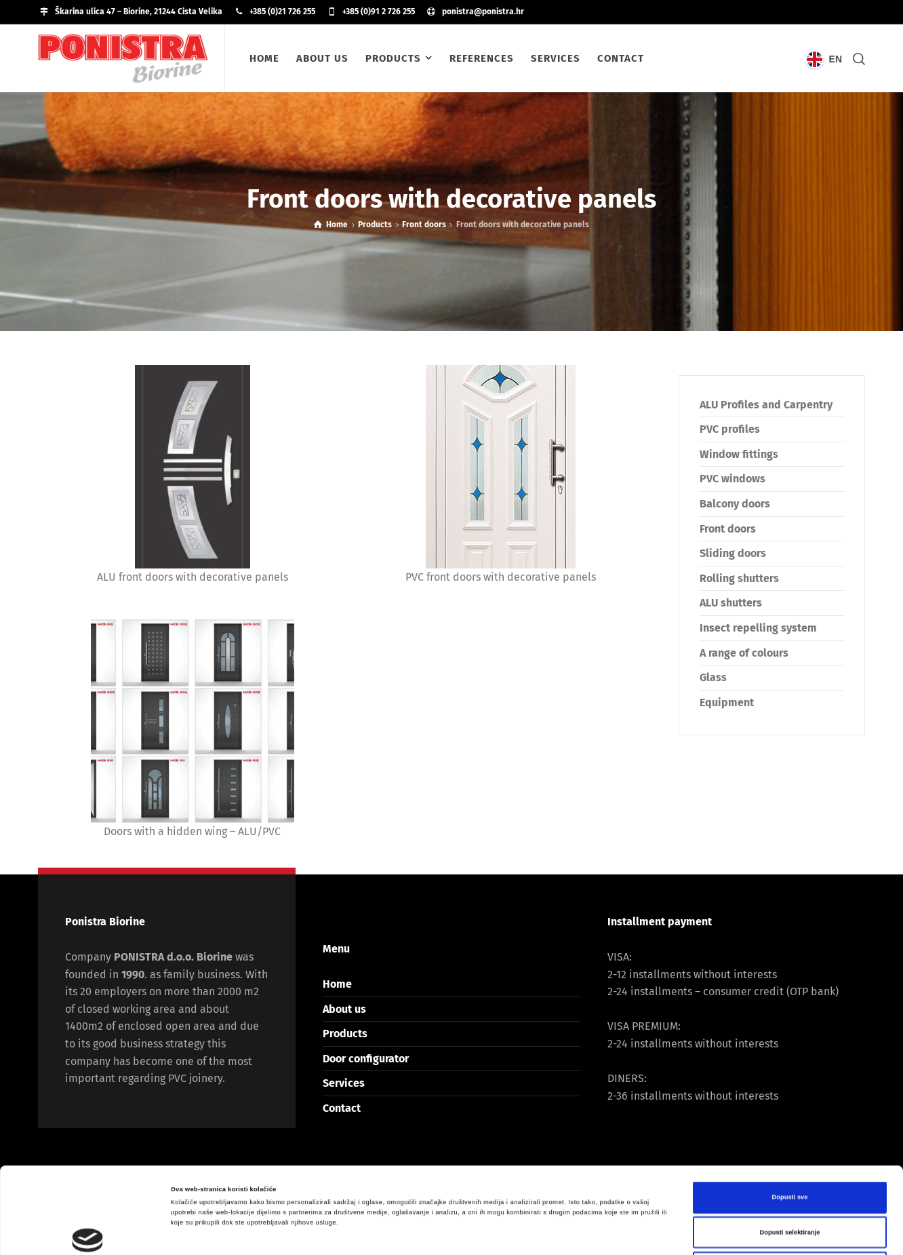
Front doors (728, 528)
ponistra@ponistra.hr (483, 11)
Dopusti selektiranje (790, 1146)
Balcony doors (735, 503)
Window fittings (739, 454)
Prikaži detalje (557, 1232)
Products (345, 1033)
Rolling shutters (739, 578)
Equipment (727, 702)
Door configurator (366, 1058)
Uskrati (790, 1181)
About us (344, 1009)
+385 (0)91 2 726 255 (378, 11)
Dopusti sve (789, 1111)
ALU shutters (731, 602)
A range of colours (744, 652)
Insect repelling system (758, 627)
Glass (713, 677)
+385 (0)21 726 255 (282, 11)
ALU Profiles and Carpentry (766, 404)
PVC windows (732, 478)
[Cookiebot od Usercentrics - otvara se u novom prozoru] (87, 1232)
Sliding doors (733, 553)
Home (337, 984)
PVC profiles (730, 429)
